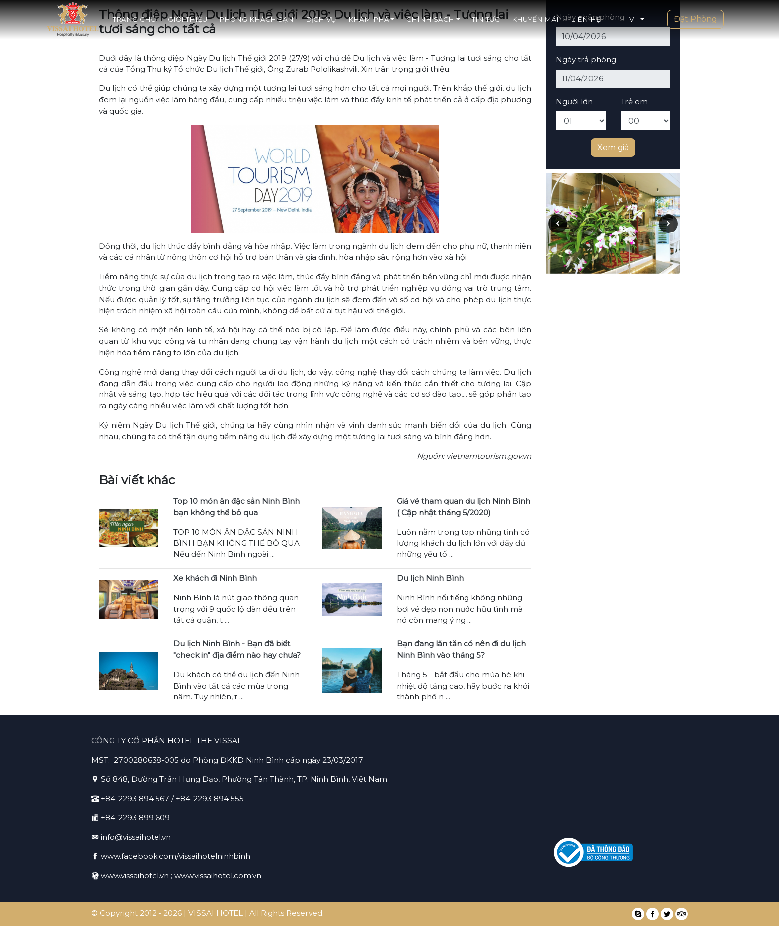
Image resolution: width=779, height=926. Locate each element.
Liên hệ (586, 19)
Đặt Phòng (695, 19)
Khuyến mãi (535, 19)
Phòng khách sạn (256, 19)
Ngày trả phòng (586, 59)
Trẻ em (634, 101)
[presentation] (557, 223)
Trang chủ (134, 19)
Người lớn (574, 101)
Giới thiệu (187, 19)
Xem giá (613, 147)
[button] (636, 19)
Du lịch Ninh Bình (430, 578)
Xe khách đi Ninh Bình (215, 578)
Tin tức (486, 19)
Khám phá (371, 19)
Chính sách (433, 19)
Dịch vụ (321, 19)
